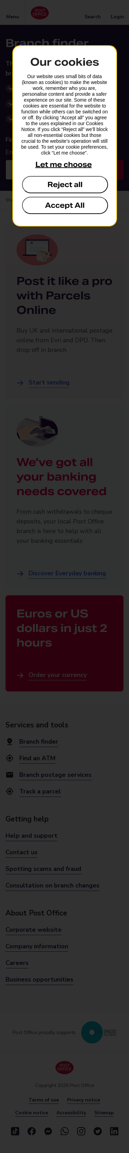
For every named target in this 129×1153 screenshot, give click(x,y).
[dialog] (64, 136)
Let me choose (63, 164)
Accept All (65, 205)
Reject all (65, 184)
